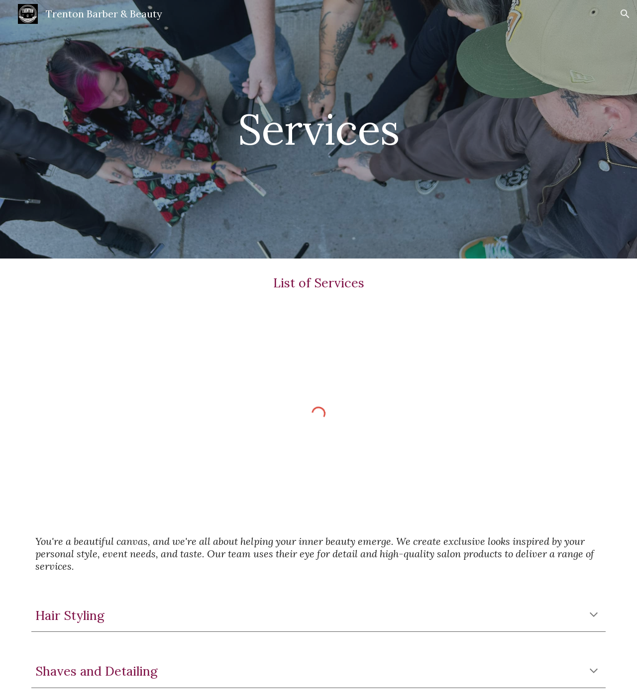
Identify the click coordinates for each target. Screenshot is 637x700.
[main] (318, 129)
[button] (625, 14)
